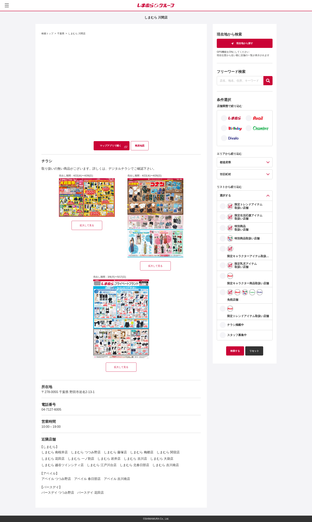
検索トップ (47, 33)
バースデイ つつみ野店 (57, 492)
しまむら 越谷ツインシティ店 (62, 465)
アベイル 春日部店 (87, 478)
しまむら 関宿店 (168, 452)
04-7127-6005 (51, 409)
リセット (254, 351)
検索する (235, 351)
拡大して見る (87, 225)
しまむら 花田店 (53, 458)
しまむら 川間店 (76, 33)
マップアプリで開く (110, 145)
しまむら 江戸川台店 (101, 465)
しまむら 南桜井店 (54, 452)
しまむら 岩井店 (109, 458)
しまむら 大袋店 (161, 458)
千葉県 (60, 33)
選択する (225, 195)
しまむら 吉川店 (135, 458)
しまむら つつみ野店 (85, 452)
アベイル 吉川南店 (117, 478)
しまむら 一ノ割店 (81, 458)
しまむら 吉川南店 (165, 465)
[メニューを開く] (6, 5)
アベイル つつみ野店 (56, 478)
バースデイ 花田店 (90, 492)
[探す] (268, 80)
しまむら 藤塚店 (115, 452)
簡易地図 (139, 145)
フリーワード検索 (231, 72)
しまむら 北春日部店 (134, 465)
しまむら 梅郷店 (141, 452)
